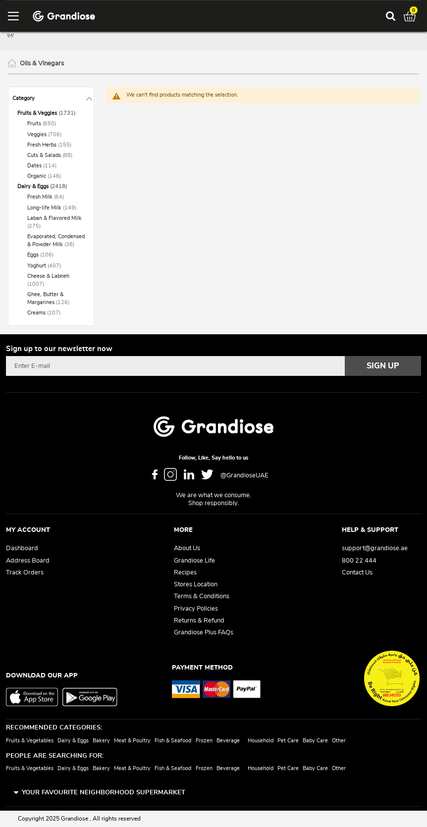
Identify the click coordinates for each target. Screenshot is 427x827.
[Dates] (56, 166)
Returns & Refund (199, 621)
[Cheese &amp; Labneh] (56, 280)
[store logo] (64, 16)
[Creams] (56, 313)
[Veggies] (56, 135)
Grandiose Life (194, 561)
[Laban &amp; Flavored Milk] (56, 222)
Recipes (185, 572)
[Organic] (56, 176)
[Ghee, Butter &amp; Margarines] (56, 299)
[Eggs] (56, 255)
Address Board (28, 561)
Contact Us (357, 572)
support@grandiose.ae (375, 548)
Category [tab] (23, 98)
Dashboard (22, 548)
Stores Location (195, 584)
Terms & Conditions (201, 596)
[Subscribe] (383, 366)
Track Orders (25, 572)
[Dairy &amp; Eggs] (51, 187)
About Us (187, 548)
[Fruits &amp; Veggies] (51, 113)
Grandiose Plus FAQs (203, 632)
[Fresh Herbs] (56, 145)
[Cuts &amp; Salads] (56, 155)
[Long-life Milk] (56, 208)
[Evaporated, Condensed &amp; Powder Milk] (56, 241)
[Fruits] (56, 124)
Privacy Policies (196, 609)
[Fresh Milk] (56, 197)
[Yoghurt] (56, 266)
